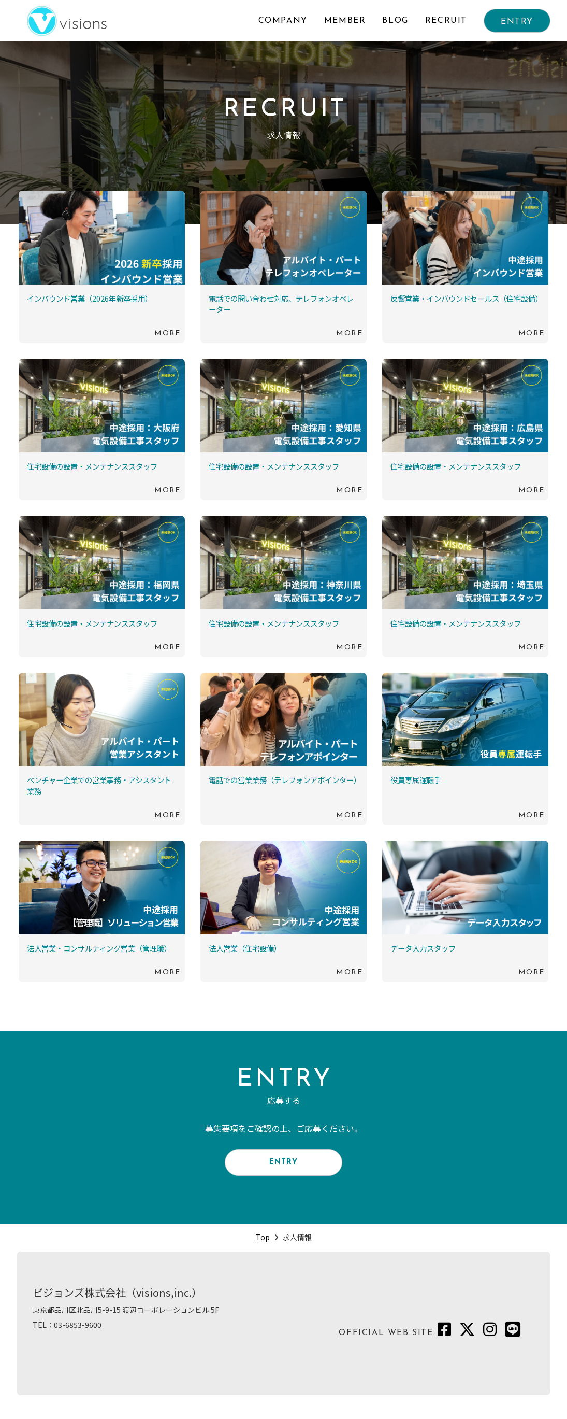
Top (263, 1244)
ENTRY (517, 22)
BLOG (395, 21)
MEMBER (345, 21)
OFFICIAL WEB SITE (386, 1340)
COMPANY (283, 21)
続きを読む (102, 267)
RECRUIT (446, 21)
